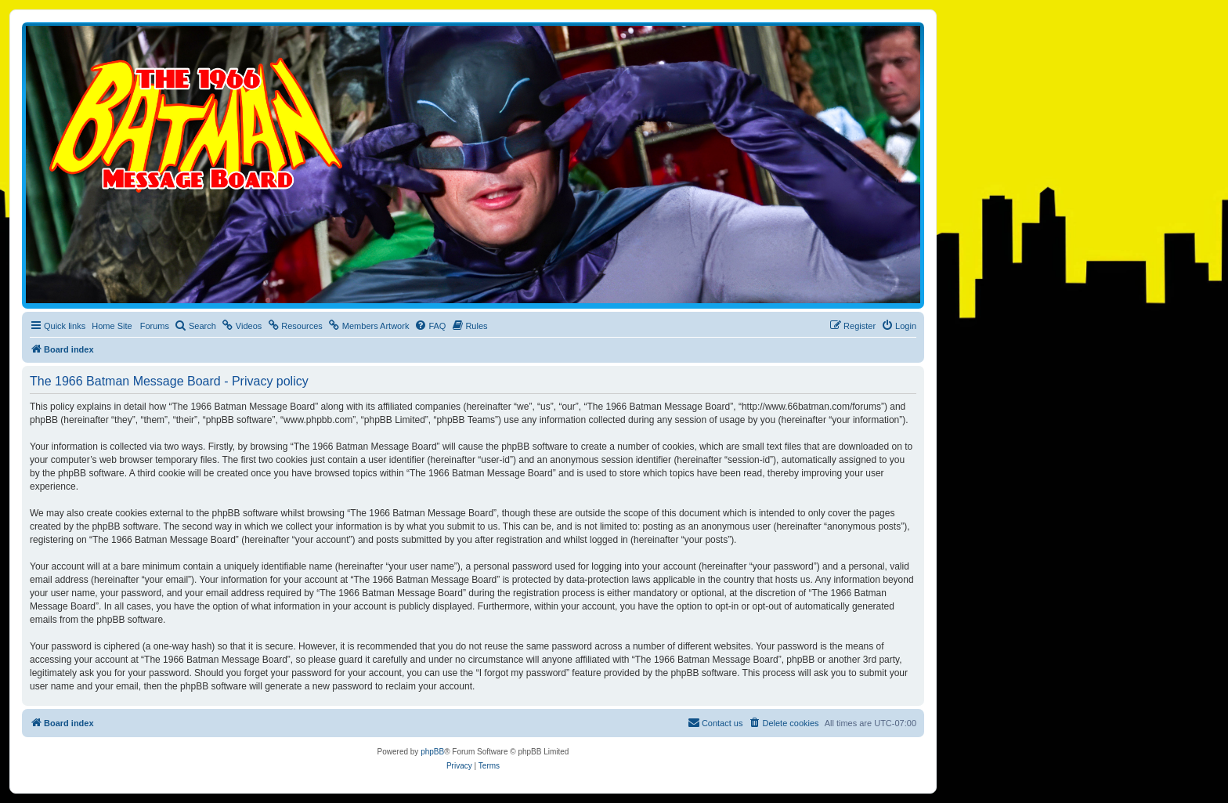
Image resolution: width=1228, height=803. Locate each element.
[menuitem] (195, 325)
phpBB (432, 751)
